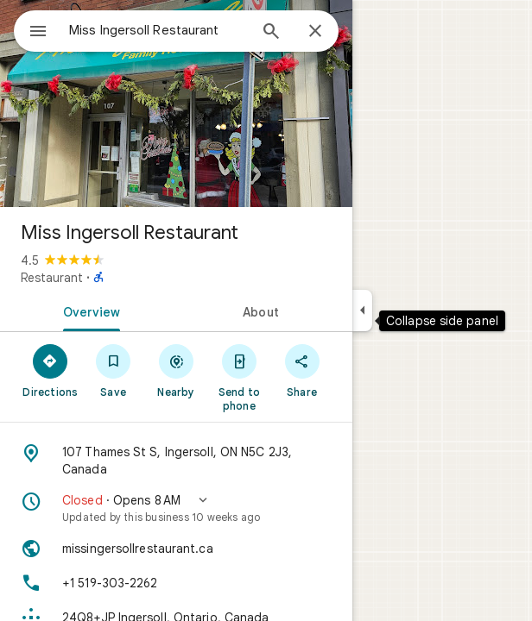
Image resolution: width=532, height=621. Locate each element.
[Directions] (50, 370)
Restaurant (52, 277)
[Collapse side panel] (362, 310)
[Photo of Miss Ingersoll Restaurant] (176, 103)
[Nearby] (176, 370)
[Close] (315, 31)
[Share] (301, 370)
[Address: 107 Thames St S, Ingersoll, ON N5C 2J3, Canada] (176, 460)
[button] (176, 508)
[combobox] (158, 30)
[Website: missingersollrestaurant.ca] (176, 548)
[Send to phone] (238, 377)
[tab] (88, 310)
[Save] (113, 370)
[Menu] (38, 32)
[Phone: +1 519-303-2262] (176, 583)
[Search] (271, 32)
